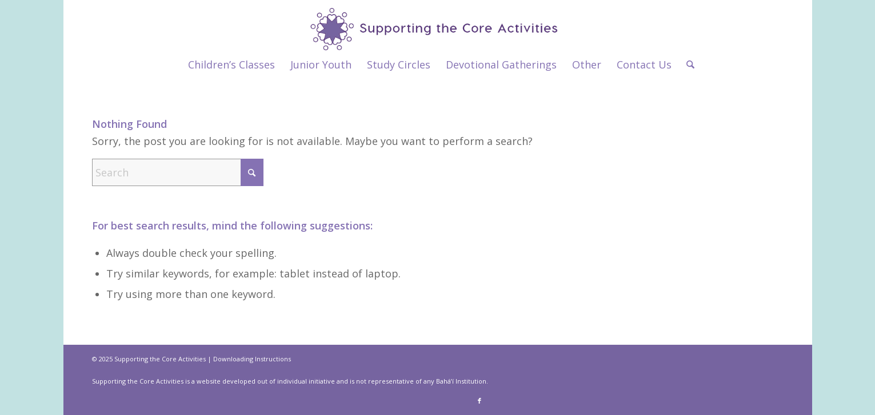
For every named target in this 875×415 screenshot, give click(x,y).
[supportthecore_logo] (437, 25)
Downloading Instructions (252, 358)
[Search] (686, 64)
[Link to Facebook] (479, 400)
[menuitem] (231, 64)
